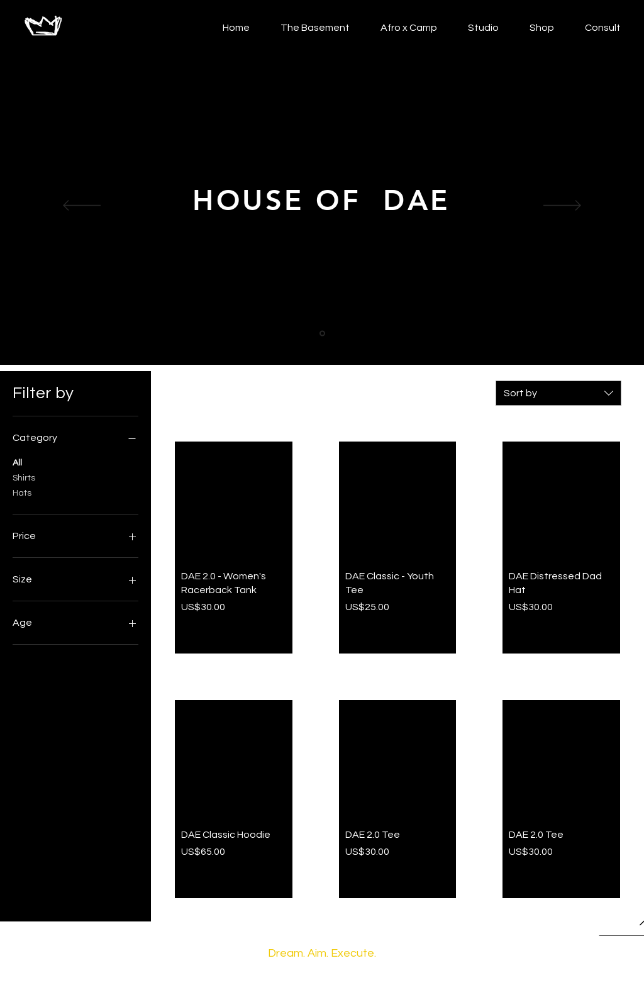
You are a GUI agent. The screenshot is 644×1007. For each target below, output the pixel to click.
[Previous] (82, 206)
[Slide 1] (322, 334)
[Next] (562, 206)
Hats (22, 492)
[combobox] (558, 393)
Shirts (24, 476)
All (17, 461)
